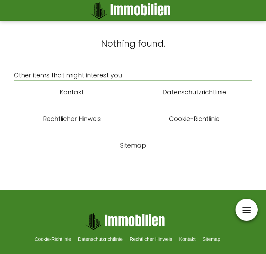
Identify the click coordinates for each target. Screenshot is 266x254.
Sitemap (211, 239)
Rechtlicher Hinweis (151, 239)
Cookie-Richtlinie (53, 239)
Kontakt (187, 239)
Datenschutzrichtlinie (100, 239)
